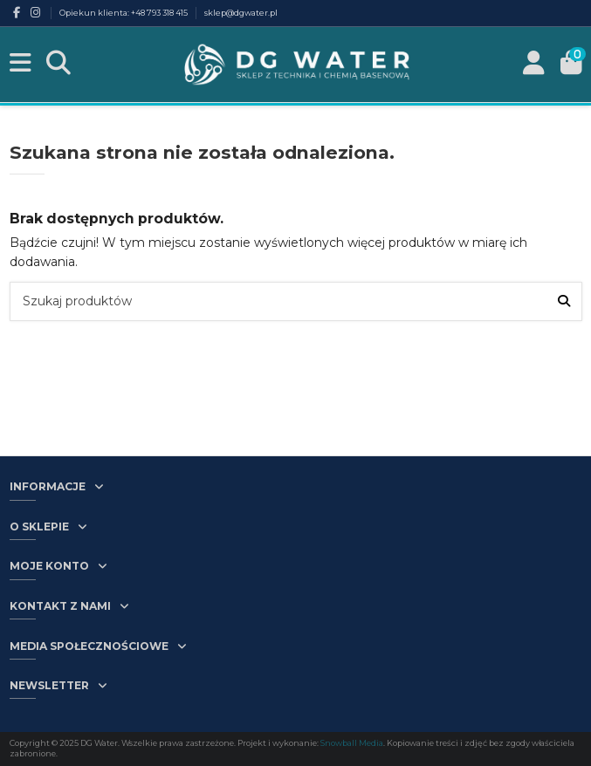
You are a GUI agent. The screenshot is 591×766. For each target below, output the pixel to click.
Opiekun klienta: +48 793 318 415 (124, 12)
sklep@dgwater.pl (241, 12)
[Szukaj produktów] (564, 301)
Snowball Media (351, 743)
